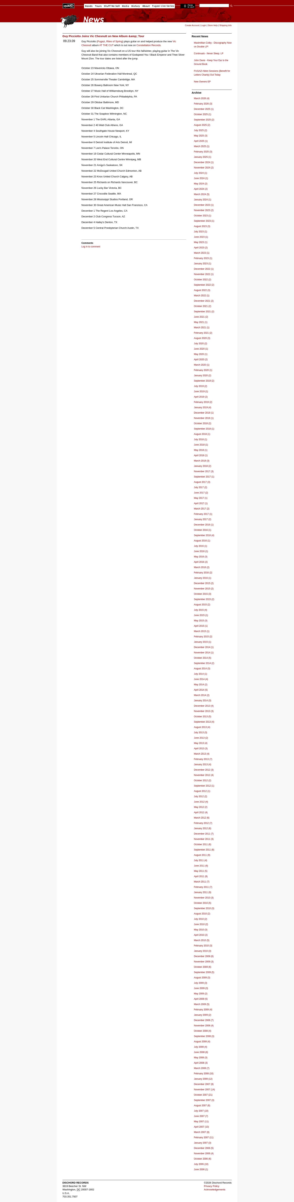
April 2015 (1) (201, 626)
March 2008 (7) (201, 1068)
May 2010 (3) (201, 929)
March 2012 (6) (201, 817)
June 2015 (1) (201, 615)
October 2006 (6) (202, 1158)
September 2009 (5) (204, 972)
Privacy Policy (211, 1186)
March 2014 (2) (201, 695)
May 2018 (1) (201, 450)
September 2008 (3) (204, 1036)
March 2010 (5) (201, 940)
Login (203, 25)
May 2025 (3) (201, 135)
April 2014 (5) (201, 690)
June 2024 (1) (201, 178)
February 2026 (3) (203, 103)
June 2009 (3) (201, 988)
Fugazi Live (162, 6)
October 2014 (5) (202, 658)
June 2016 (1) (201, 551)
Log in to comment (91, 246)
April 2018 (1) (201, 455)
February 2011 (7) (203, 887)
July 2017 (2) (200, 487)
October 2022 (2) (202, 279)
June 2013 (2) (201, 738)
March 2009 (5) (201, 1004)
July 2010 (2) (200, 919)
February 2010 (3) (203, 945)
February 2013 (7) (203, 759)
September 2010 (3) (204, 908)
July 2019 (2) (200, 386)
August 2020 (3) (202, 338)
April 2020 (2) (201, 359)
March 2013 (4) (201, 753)
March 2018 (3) (201, 460)
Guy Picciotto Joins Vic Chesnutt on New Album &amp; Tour (103, 36)
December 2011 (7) (204, 833)
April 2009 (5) (201, 999)
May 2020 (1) (201, 354)
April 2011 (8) (201, 876)
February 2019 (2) (203, 402)
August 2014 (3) (202, 668)
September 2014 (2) (204, 663)
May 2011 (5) (201, 871)
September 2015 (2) (204, 599)
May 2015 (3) (201, 620)
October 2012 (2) (202, 780)
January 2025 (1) (202, 157)
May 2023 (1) (201, 242)
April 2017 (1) (201, 503)
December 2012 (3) (204, 769)
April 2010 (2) (201, 935)
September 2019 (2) (204, 380)
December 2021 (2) (204, 301)
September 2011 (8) (204, 849)
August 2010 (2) (202, 913)
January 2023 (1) (202, 263)
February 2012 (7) (203, 823)
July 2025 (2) (200, 130)
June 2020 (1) (201, 349)
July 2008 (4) (200, 1047)
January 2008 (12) (203, 1079)
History (136, 6)
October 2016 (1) (202, 530)
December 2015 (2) (204, 583)
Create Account (192, 25)
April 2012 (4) (201, 812)
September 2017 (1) (204, 476)
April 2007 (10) (201, 1126)
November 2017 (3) (204, 471)
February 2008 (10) (204, 1073)
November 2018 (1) (204, 418)
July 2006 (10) (201, 1164)
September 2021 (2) (204, 311)
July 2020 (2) (200, 343)
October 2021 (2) (202, 306)
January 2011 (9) (202, 892)
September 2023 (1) (204, 221)
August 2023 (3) (202, 226)
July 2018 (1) (200, 439)
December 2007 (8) (204, 1084)
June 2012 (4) (201, 801)
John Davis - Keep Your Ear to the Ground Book (211, 62)
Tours (98, 6)
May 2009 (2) (201, 993)
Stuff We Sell (112, 6)
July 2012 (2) (200, 796)
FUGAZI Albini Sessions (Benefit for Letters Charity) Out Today (212, 73)
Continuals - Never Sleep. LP (208, 53)
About (146, 6)
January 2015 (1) (202, 642)
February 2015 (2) (203, 636)
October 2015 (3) (202, 594)
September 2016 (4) (204, 535)
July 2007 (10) (201, 1111)
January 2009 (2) (202, 1015)
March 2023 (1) (201, 253)
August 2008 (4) (202, 1041)
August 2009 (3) (202, 977)
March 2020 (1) (201, 364)
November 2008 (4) (204, 1025)
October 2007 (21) (203, 1095)
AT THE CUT (106, 45)
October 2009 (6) (202, 967)
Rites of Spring (114, 41)
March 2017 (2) (201, 508)
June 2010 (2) (201, 924)
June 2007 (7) (201, 1116)
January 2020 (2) (202, 375)
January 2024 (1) (202, 199)
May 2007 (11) (201, 1121)
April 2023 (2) (201, 247)
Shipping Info (225, 25)
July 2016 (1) (200, 546)
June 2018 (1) (201, 444)
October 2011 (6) (202, 844)
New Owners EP (202, 81)
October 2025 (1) (202, 114)
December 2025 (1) (204, 109)
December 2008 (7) (204, 1020)
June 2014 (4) (201, 679)
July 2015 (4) (200, 610)
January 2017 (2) (202, 519)
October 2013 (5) (202, 716)
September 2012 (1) (204, 785)
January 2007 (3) (202, 1142)
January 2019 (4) (202, 407)
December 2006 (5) (204, 1148)
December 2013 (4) (204, 706)
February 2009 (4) (203, 1009)
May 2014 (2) (201, 684)
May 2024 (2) (201, 183)
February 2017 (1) (203, 514)
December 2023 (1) (204, 205)
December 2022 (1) (204, 269)
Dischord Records (68, 5)
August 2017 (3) (202, 482)
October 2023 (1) (202, 215)
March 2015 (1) (201, 631)
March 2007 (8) (201, 1132)
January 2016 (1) (202, 578)
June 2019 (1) (201, 391)
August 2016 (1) (202, 540)
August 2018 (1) (202, 434)
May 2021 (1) (201, 322)
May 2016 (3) (201, 556)
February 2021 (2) (203, 333)
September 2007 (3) (204, 1100)
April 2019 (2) (201, 396)
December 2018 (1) (204, 412)
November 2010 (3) (204, 897)
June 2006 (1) (201, 1169)
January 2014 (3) (202, 700)
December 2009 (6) (204, 956)
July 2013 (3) (200, 732)
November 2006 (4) (204, 1153)
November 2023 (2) (204, 210)
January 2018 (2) (202, 466)
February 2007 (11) (204, 1137)
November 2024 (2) (204, 167)
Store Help (213, 25)
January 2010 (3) (202, 951)
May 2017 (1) (201, 498)
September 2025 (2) (204, 119)
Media (125, 6)
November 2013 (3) (204, 711)
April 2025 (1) (201, 141)
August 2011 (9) (202, 855)
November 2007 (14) (204, 1089)
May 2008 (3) (201, 1057)
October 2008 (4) (202, 1031)
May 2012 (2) (201, 807)
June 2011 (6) (201, 865)
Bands (88, 6)
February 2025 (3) (203, 151)
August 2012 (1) (202, 791)
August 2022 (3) (202, 290)
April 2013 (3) (201, 748)
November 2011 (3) (204, 839)
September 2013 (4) (204, 722)
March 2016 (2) (201, 567)
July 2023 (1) (200, 231)
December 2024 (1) (204, 162)
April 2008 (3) (201, 1063)
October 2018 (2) (202, 423)
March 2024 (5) (201, 194)
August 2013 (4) (202, 727)
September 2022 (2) (204, 285)
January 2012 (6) (202, 828)
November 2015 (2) (204, 588)
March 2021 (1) (201, 327)
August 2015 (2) (202, 604)
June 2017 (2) (201, 492)
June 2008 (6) (201, 1052)
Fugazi (101, 41)
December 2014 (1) (204, 647)
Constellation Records (148, 45)
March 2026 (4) (201, 98)
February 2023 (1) (203, 258)
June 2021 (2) (201, 317)
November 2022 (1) (204, 274)
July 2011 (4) (200, 860)
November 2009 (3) (204, 961)
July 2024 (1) (200, 173)
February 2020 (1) (203, 370)
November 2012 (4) (204, 775)
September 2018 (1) (204, 428)
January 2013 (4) (202, 764)
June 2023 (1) (201, 237)
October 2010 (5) (202, 903)
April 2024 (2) (201, 189)
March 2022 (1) (201, 295)
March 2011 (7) (201, 881)
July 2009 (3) (200, 983)
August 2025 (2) (202, 125)
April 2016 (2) (201, 562)
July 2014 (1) (200, 674)
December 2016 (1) (204, 524)
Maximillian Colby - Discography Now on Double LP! (213, 44)
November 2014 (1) (204, 652)
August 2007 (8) (202, 1105)
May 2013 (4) (201, 743)
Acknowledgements (214, 1189)
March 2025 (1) (201, 146)
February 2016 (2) (203, 572)
